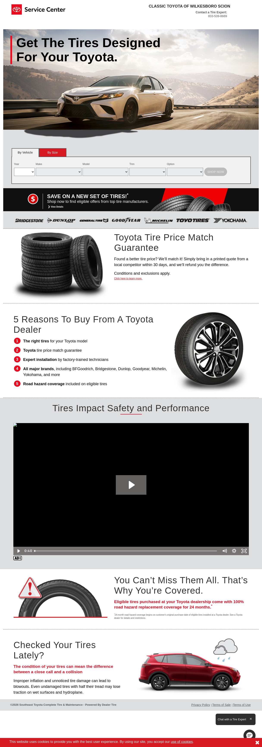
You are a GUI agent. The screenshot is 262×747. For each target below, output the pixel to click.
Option (170, 164)
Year (16, 164)
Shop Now (215, 172)
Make (39, 164)
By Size (52, 152)
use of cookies (182, 742)
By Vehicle (25, 154)
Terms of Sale (221, 705)
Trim (132, 164)
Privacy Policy (200, 705)
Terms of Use (242, 705)
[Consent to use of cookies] (257, 742)
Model (86, 164)
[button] (249, 736)
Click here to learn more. (128, 278)
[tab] (25, 152)
